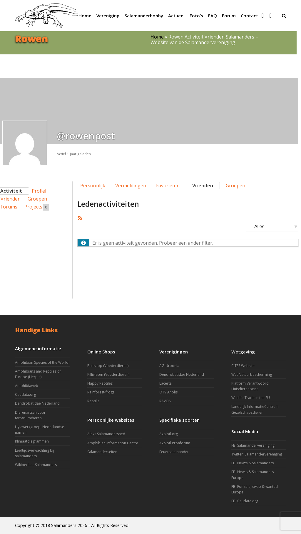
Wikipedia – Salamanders (36, 464)
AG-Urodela (169, 365)
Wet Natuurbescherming (251, 374)
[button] (283, 15)
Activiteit (11, 191)
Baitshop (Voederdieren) (107, 365)
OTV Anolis (168, 392)
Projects (36, 207)
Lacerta (165, 383)
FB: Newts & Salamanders (252, 462)
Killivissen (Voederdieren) (108, 374)
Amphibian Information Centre (112, 442)
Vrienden (202, 185)
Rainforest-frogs (100, 392)
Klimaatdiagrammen (32, 441)
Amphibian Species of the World (41, 362)
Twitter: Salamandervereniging (256, 454)
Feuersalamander (174, 451)
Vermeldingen (130, 185)
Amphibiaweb (26, 385)
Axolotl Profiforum (174, 442)
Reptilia (93, 400)
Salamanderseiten (102, 451)
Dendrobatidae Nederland (37, 403)
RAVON (165, 400)
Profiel (39, 191)
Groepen (37, 199)
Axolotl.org (168, 433)
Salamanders (63, 525)
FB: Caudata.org (244, 500)
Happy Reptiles (100, 383)
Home (157, 37)
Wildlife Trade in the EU (250, 397)
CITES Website (243, 365)
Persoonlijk (92, 185)
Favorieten (168, 185)
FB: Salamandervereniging (253, 445)
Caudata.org (25, 394)
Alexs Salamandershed (106, 433)
